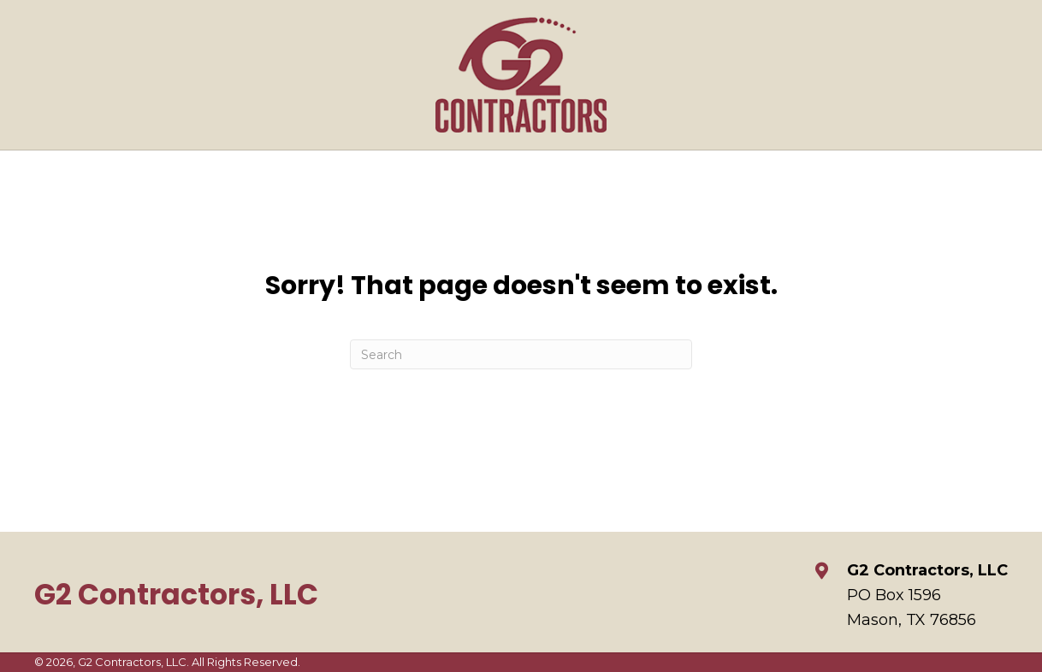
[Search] (521, 354)
